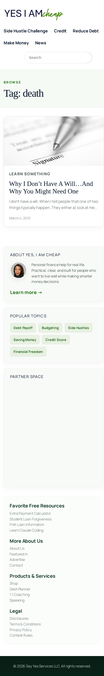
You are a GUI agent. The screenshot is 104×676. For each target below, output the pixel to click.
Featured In (19, 554)
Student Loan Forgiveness (30, 519)
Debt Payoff (23, 327)
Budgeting (50, 327)
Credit (60, 31)
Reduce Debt (86, 31)
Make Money (16, 43)
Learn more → (26, 292)
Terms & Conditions (25, 624)
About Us (17, 548)
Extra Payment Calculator (30, 513)
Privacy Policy (21, 629)
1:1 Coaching (20, 594)
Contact (16, 565)
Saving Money (25, 339)
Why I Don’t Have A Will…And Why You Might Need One (51, 187)
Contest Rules (21, 635)
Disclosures (19, 618)
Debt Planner (20, 589)
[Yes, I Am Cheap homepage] (38, 13)
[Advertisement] (49, 432)
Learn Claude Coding (26, 530)
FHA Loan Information (27, 524)
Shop (14, 583)
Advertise (17, 559)
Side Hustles (78, 327)
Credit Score (56, 339)
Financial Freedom (28, 351)
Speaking (17, 600)
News (40, 43)
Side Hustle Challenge (26, 31)
